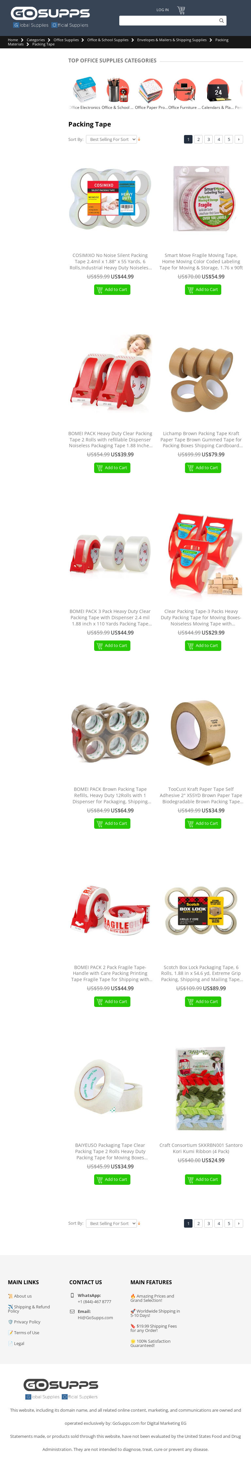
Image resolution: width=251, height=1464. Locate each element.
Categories (36, 39)
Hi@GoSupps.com (95, 1317)
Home (13, 39)
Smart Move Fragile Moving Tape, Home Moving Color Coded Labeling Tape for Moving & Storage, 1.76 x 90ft (201, 261)
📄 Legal (16, 1343)
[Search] (171, 21)
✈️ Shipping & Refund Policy (29, 1309)
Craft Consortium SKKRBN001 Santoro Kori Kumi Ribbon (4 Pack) (201, 1148)
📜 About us (20, 1296)
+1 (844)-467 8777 (94, 1301)
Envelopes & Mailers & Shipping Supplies (172, 39)
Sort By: (75, 139)
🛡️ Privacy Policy (24, 1322)
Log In (162, 10)
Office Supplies (66, 39)
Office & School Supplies (107, 39)
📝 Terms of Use (23, 1333)
